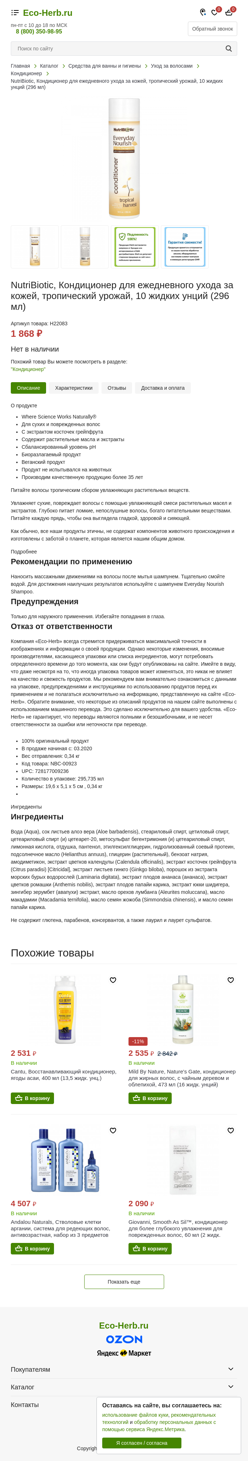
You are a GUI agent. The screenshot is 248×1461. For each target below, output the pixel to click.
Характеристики (74, 388)
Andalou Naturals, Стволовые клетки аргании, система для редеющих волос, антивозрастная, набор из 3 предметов (60, 1228)
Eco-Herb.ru (47, 13)
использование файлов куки (135, 1415)
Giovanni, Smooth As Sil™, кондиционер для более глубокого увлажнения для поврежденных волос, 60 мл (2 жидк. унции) (177, 1231)
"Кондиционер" (28, 369)
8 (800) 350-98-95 (39, 31)
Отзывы (117, 388)
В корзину (37, 1098)
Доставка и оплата (163, 388)
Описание (28, 388)
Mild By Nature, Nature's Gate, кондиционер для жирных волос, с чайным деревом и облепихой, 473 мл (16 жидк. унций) (182, 1077)
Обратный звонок (212, 29)
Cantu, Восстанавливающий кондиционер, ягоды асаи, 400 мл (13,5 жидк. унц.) (64, 1074)
